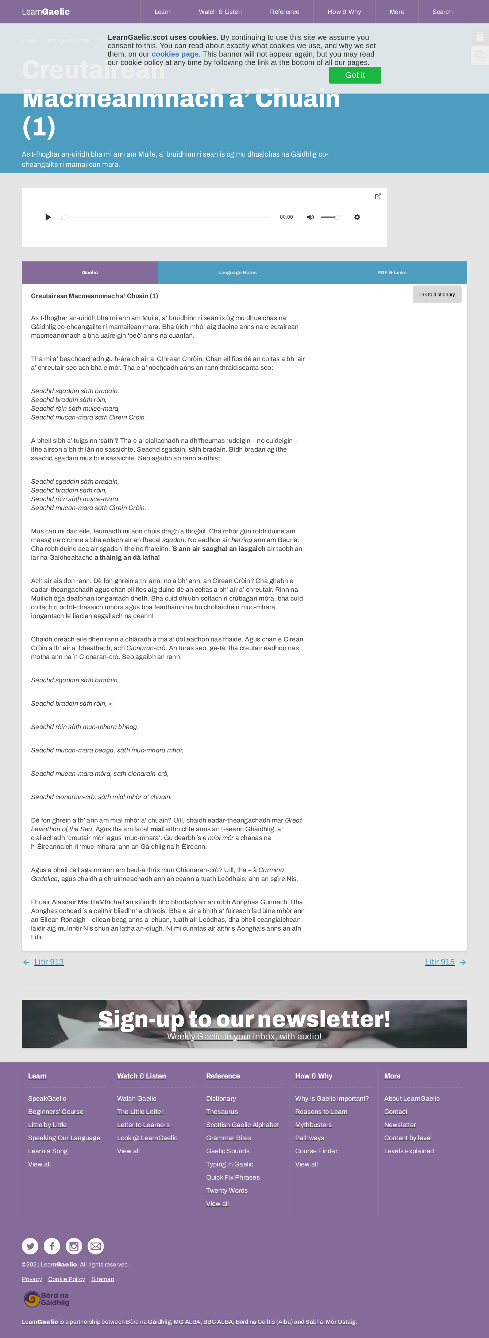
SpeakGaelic (47, 1098)
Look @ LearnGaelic (147, 1138)
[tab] (90, 272)
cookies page (175, 54)
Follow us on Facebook (52, 1246)
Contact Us (96, 1246)
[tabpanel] (244, 617)
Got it (355, 75)
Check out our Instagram (74, 1246)
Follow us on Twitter (30, 1246)
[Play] (48, 217)
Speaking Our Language (64, 1138)
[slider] (166, 217)
